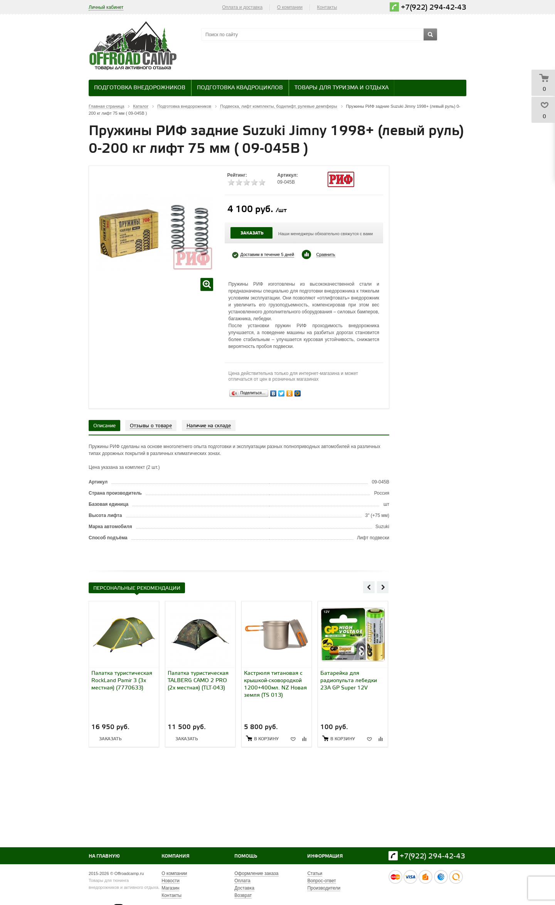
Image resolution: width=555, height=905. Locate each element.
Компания (175, 856)
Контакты (327, 7)
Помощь (245, 856)
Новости (170, 880)
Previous (369, 587)
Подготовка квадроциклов (240, 88)
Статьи (314, 873)
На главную (104, 856)
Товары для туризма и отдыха (341, 88)
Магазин (170, 888)
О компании (290, 7)
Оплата (242, 880)
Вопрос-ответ (321, 880)
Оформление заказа (256, 873)
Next (382, 587)
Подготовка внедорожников (139, 88)
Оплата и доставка (242, 7)
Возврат (243, 895)
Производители (323, 888)
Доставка (244, 888)
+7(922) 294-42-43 (433, 7)
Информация (325, 856)
